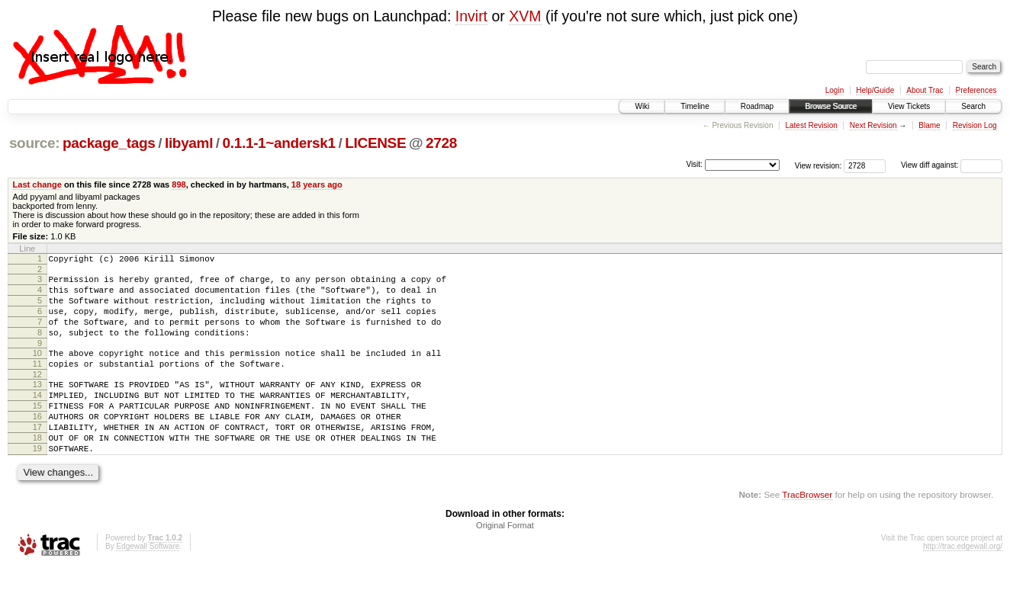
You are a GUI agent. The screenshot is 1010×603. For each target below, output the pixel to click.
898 (178, 184)
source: (34, 143)
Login (834, 90)
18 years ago (317, 184)
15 (37, 430)
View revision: (818, 165)
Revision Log (975, 125)
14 (37, 417)
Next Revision (873, 125)
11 (37, 381)
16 (37, 443)
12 (37, 394)
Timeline (694, 106)
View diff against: (951, 165)
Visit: (694, 164)
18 (37, 469)
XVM (525, 16)
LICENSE (375, 143)
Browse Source (831, 106)
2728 (441, 143)
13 (37, 404)
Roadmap (757, 106)
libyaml (189, 143)
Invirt (471, 16)
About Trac (924, 90)
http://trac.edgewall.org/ (962, 583)
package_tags (109, 143)
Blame (929, 125)
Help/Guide (875, 90)
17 (37, 456)
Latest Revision (811, 125)
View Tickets (909, 106)
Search (973, 106)
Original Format (505, 561)
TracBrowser (807, 531)
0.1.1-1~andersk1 (279, 143)
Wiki (642, 106)
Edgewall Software (147, 583)
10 (37, 369)
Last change (37, 184)
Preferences (976, 90)
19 (37, 482)
